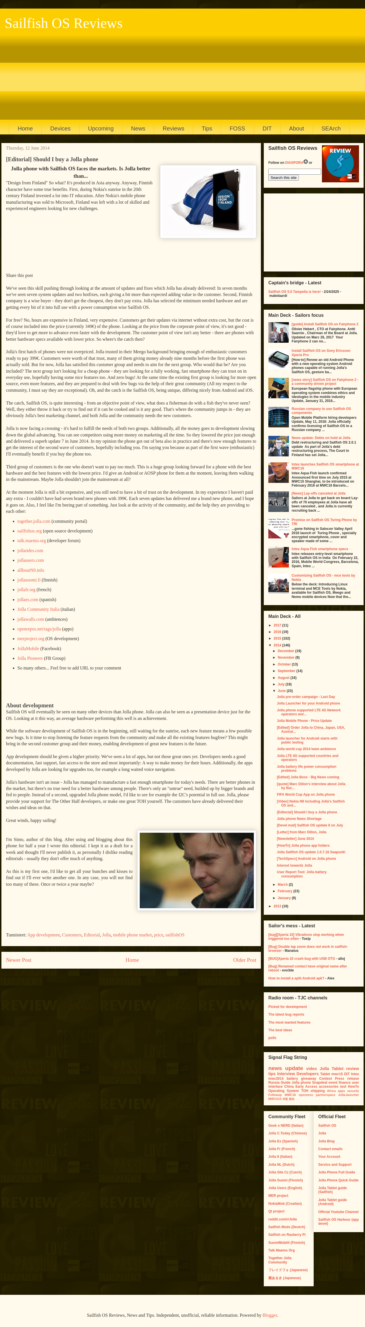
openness (306, 1095)
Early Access (306, 1087)
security (353, 1091)
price (158, 934)
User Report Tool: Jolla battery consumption (302, 874)
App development (43, 934)
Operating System (283, 1091)
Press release (347, 1079)
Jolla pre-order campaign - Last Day (306, 697)
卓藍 (285, 1099)
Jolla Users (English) (285, 1188)
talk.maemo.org (31, 540)
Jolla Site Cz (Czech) (285, 1172)
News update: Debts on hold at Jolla (321, 438)
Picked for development (287, 1007)
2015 (278, 638)
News (138, 128)
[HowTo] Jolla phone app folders (303, 846)
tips (272, 1073)
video (311, 1068)
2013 (278, 906)
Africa (331, 1091)
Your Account (329, 1157)
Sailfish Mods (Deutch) (286, 1227)
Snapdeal (319, 1083)
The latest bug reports (286, 1014)
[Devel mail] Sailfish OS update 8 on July (310, 825)
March (283, 885)
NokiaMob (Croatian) (285, 1204)
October (285, 664)
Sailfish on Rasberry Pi (287, 1235)
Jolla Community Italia (38, 609)
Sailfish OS (327, 1126)
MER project (278, 1196)
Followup (275, 1095)
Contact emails (330, 1149)
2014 (278, 645)
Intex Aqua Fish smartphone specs (320, 549)
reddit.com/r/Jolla (282, 1219)
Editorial (92, 934)
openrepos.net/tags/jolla (39, 628)
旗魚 (292, 1099)
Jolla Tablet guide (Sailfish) (332, 1190)
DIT (267, 128)
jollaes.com (27, 599)
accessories (328, 1087)
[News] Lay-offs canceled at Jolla (319, 493)
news (275, 1068)
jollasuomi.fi (28, 579)
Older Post (244, 960)
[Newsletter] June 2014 (295, 839)
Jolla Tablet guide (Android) (332, 1202)
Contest (325, 1079)
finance (344, 1083)
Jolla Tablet (332, 1068)
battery (292, 1079)
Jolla (106, 934)
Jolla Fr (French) (281, 1149)
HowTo (353, 1087)
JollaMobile (28, 648)
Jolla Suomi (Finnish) (285, 1180)
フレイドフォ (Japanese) (288, 1270)
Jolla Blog (326, 1141)
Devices (60, 128)
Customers (72, 934)
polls (272, 1038)
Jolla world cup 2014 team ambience (306, 749)
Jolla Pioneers (30, 658)
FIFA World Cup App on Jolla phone (306, 795)
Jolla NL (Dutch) (281, 1165)
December (286, 651)
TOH (304, 1091)
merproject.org (30, 638)
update (294, 1068)
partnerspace (325, 1095)
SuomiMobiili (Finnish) (286, 1243)
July (281, 684)
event (332, 1083)
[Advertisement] (180, 74)
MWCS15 (274, 1099)
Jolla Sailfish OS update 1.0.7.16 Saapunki (311, 852)
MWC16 (290, 1095)
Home (25, 128)
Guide (286, 1083)
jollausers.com (30, 560)
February (285, 891)
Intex (355, 1074)
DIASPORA (296, 163)
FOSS (237, 128)
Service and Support (335, 1165)
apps (341, 1091)
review (352, 1068)
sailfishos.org (29, 530)
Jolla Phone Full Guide (336, 1172)
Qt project (276, 1211)
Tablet (325, 1074)
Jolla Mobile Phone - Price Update (304, 721)
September (287, 671)
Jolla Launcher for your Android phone (308, 703)
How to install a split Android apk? (296, 978)
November (286, 658)
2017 (278, 625)
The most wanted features (289, 1022)
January (285, 898)
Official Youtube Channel (338, 1212)
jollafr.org (26, 589)
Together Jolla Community (279, 1260)
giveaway (308, 1079)
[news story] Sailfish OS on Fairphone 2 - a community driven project (325, 382)
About (296, 128)
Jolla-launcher (348, 1095)
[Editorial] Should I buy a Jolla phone (307, 812)
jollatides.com (30, 550)
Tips (207, 128)
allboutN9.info (30, 570)
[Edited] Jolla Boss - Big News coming (308, 777)
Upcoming (101, 128)
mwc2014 (275, 1079)
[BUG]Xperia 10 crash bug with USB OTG (301, 959)
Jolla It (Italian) (280, 1157)
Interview (286, 1073)
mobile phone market (132, 934)
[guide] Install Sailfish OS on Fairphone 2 (325, 324)
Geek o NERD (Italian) (285, 1126)
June (282, 691)
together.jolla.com (33, 521)
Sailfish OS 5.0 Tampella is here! (294, 292)
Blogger (270, 1315)
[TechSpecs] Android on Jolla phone (306, 859)
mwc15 (337, 1074)
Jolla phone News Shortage (299, 819)
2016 (278, 632)
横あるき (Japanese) (284, 1278)
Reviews (173, 128)
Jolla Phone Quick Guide (338, 1180)
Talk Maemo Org (281, 1250)
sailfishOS (174, 934)
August (284, 678)
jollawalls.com (30, 619)
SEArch (331, 128)
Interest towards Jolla (294, 865)
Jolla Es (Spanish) (283, 1141)
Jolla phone (301, 1083)
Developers (308, 1073)
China (289, 1087)
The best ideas (280, 1030)
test (343, 1087)
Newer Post (18, 960)
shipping (318, 1091)
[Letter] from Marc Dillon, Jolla (301, 832)
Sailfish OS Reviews (64, 23)
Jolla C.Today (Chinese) (287, 1133)
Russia (273, 1083)
